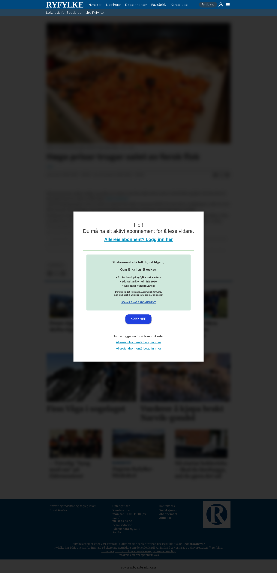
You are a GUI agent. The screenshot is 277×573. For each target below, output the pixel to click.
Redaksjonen (168, 510)
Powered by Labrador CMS (138, 567)
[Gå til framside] (64, 5)
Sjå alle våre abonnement (138, 302)
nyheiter (56, 265)
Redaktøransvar (193, 544)
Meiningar (113, 5)
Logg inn (220, 4)
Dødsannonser (136, 5)
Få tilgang (208, 4)
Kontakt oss (179, 5)
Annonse (165, 517)
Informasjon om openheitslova (138, 555)
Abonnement (168, 514)
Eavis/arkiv (158, 5)
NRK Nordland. (117, 199)
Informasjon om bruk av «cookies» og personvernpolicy (138, 551)
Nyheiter (95, 5)
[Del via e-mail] (227, 175)
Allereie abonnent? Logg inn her (138, 239)
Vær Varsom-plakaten (116, 544)
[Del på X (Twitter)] (221, 175)
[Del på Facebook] (215, 175)
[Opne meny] (228, 4)
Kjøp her (138, 319)
